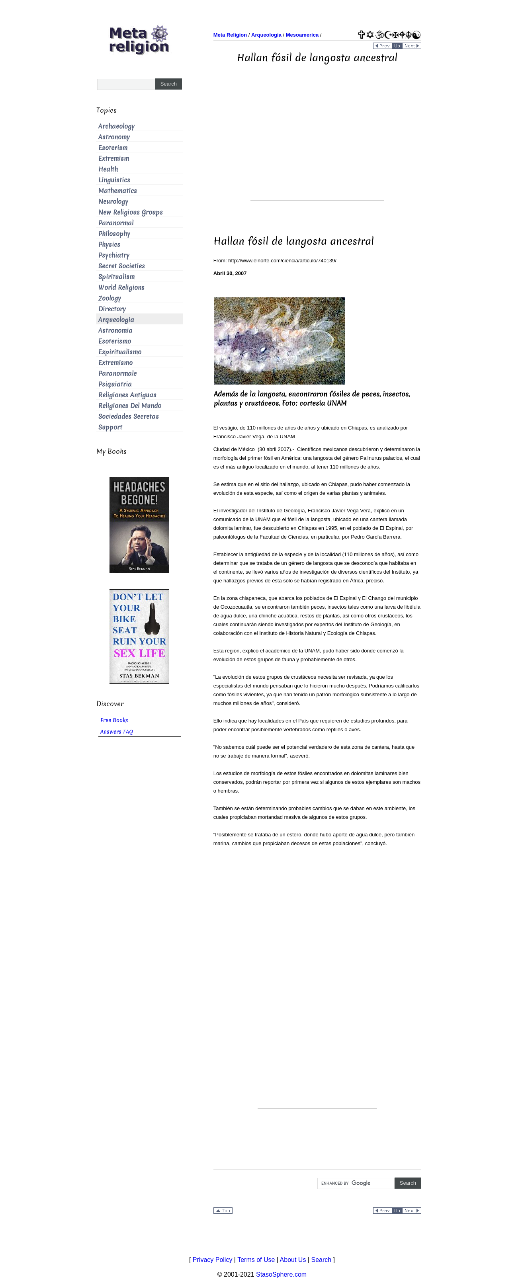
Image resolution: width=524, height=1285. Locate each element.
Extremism (113, 158)
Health (108, 169)
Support (110, 427)
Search (321, 1259)
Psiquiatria (115, 384)
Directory (112, 309)
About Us (293, 1259)
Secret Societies (121, 266)
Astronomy (114, 137)
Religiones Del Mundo (129, 406)
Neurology (113, 201)
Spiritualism (116, 277)
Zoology (109, 298)
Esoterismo (114, 341)
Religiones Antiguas (127, 395)
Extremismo (115, 363)
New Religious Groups (130, 212)
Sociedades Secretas (128, 416)
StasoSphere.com (281, 1274)
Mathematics (117, 191)
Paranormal (115, 223)
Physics (109, 244)
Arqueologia (116, 320)
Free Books (114, 720)
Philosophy (114, 234)
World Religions (121, 287)
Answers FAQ (116, 732)
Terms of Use (256, 1259)
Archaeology (116, 126)
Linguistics (114, 180)
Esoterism (112, 148)
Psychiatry (113, 255)
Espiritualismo (119, 352)
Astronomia (115, 330)
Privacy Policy (213, 1259)
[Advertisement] (317, 144)
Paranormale (117, 373)
